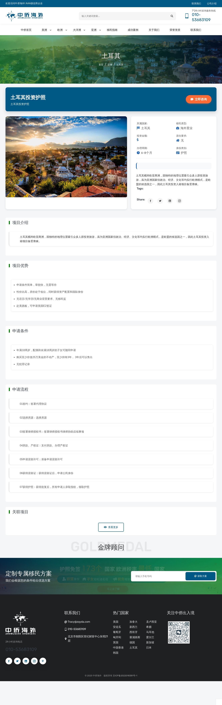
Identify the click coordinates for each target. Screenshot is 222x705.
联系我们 (196, 3)
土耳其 (119, 65)
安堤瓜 (117, 650)
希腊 (149, 650)
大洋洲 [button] (77, 31)
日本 (149, 671)
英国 (115, 666)
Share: (141, 200)
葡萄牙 (117, 656)
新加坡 (150, 666)
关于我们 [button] (154, 31)
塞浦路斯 (135, 661)
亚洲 (110, 65)
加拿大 (134, 645)
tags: (140, 189)
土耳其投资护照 (30, 98)
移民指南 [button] (112, 31)
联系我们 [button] (195, 31)
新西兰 (134, 650)
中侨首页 (26, 31)
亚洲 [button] (93, 31)
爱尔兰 (150, 661)
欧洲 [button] (60, 31)
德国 (132, 666)
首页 (101, 65)
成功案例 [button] (133, 31)
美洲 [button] (44, 31)
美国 (115, 645)
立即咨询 (198, 100)
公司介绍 (211, 3)
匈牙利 (117, 661)
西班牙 (134, 656)
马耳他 (150, 656)
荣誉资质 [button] (175, 31)
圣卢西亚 (151, 645)
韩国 (115, 676)
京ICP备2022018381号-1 (125, 699)
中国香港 (118, 671)
